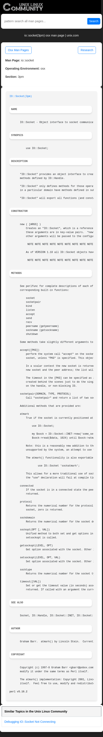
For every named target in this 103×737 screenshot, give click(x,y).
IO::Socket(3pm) (20, 96)
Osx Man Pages (18, 50)
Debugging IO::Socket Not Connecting (29, 721)
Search (93, 21)
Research (87, 50)
